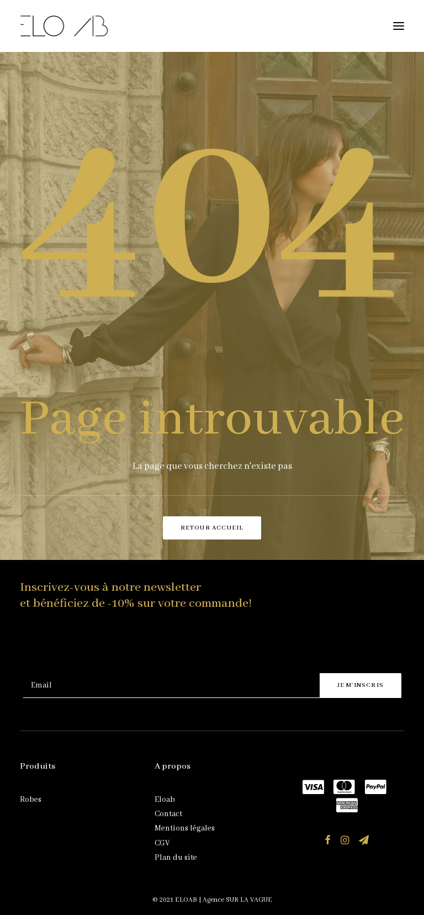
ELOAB (186, 900)
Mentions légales (185, 828)
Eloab (165, 800)
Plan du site (176, 858)
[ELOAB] (64, 26)
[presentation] (106, 646)
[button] (398, 26)
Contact (168, 814)
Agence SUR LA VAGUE (237, 900)
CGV (162, 843)
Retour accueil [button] (212, 528)
